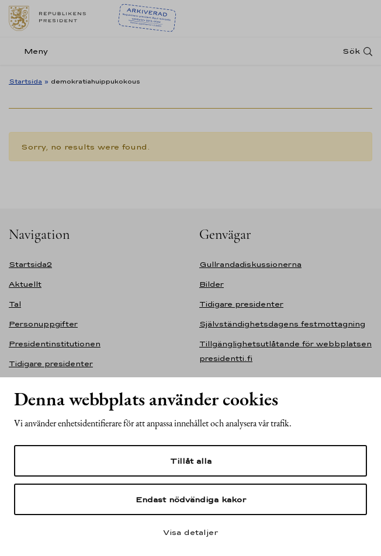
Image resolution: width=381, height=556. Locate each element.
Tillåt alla (191, 461)
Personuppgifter (43, 324)
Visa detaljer (190, 532)
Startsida (25, 81)
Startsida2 (30, 264)
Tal (15, 304)
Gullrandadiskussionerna (250, 264)
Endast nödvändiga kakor (191, 499)
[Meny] (32, 51)
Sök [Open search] (351, 51)
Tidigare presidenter (51, 364)
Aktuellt (25, 284)
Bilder (211, 284)
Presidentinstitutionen (55, 344)
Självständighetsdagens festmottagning (282, 324)
